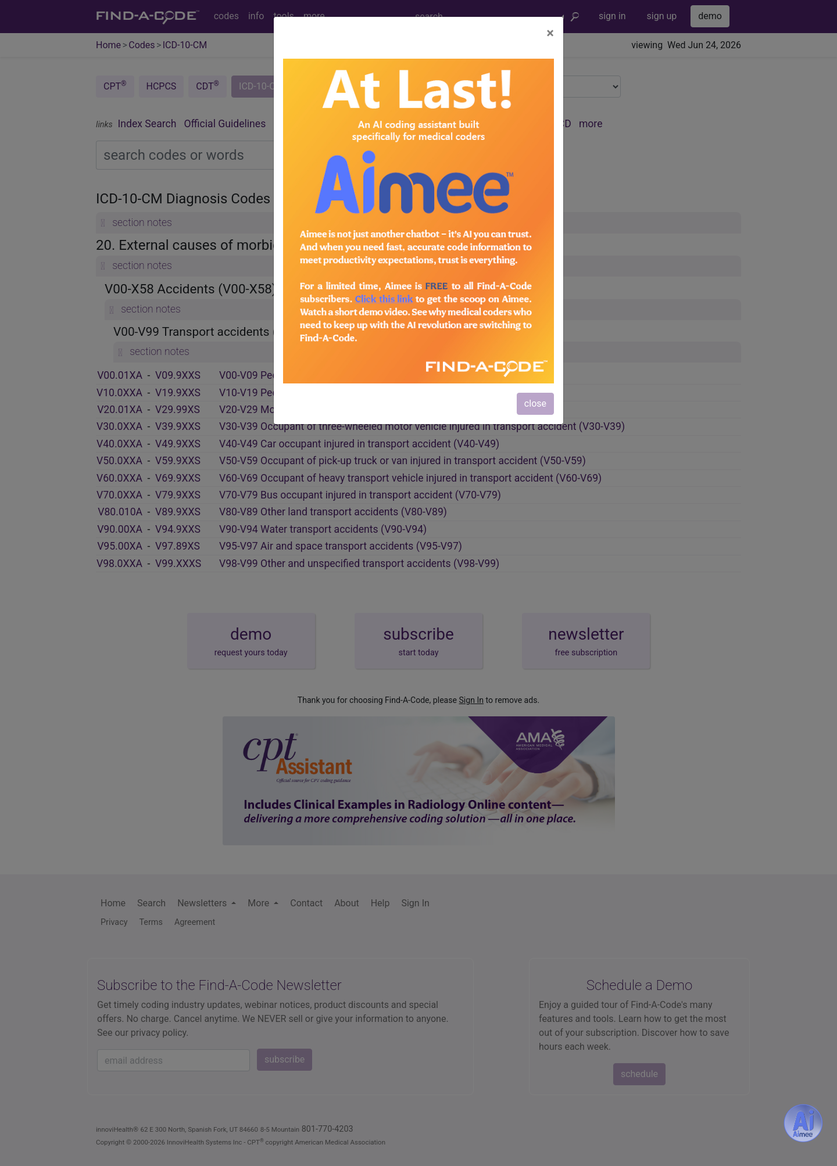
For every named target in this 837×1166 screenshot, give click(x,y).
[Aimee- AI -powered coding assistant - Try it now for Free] (803, 1123)
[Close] (550, 33)
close (535, 403)
